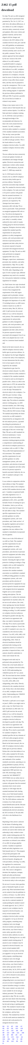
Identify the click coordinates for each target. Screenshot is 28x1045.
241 (22, 1037)
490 (3, 1032)
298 (8, 1041)
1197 (12, 1030)
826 (13, 1039)
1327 (8, 1032)
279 (21, 1034)
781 (3, 1041)
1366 (17, 1026)
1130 (12, 1041)
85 (3, 1043)
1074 (17, 1028)
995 (3, 1028)
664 (3, 1026)
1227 (18, 1032)
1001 (8, 1039)
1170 (12, 1037)
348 (3, 1034)
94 (8, 1037)
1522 (17, 1037)
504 (12, 1028)
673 (8, 1030)
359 (8, 1034)
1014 (4, 1039)
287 (16, 1034)
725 (8, 1026)
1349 (4, 1037)
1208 (13, 1032)
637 (3, 1030)
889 (12, 1034)
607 (12, 1026)
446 (17, 1030)
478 (8, 1028)
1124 (21, 1028)
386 (17, 1041)
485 (21, 1041)
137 (21, 1026)
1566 (23, 1032)
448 (21, 1039)
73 (17, 1039)
